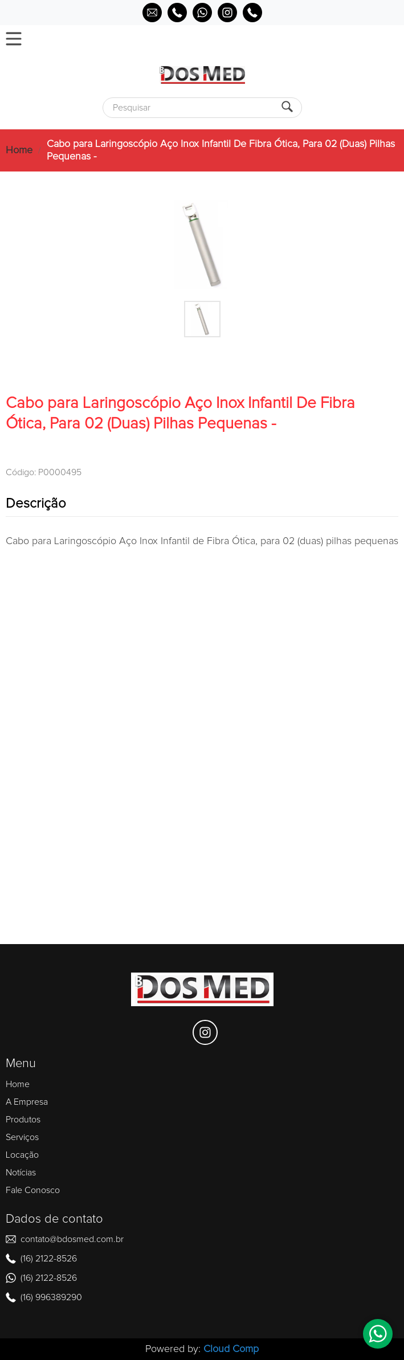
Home (19, 150)
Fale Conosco (33, 1190)
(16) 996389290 (51, 1297)
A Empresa (27, 1101)
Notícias (21, 1172)
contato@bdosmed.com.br (72, 1239)
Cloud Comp (231, 1349)
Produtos (23, 1119)
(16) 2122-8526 (49, 1258)
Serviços (22, 1137)
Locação (22, 1154)
